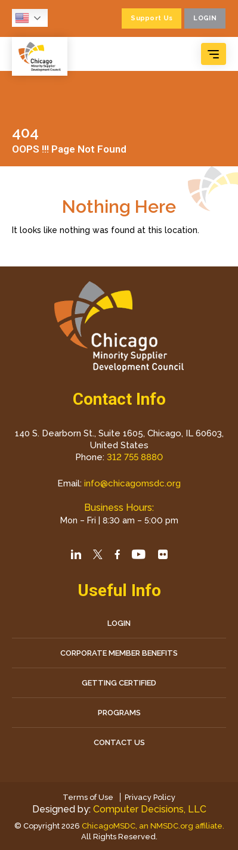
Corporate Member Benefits (119, 653)
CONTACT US (119, 742)
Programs (119, 712)
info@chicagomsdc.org (132, 483)
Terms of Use (88, 797)
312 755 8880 (135, 457)
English (22, 18)
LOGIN (119, 623)
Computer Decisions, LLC (149, 809)
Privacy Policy (150, 797)
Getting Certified (119, 682)
